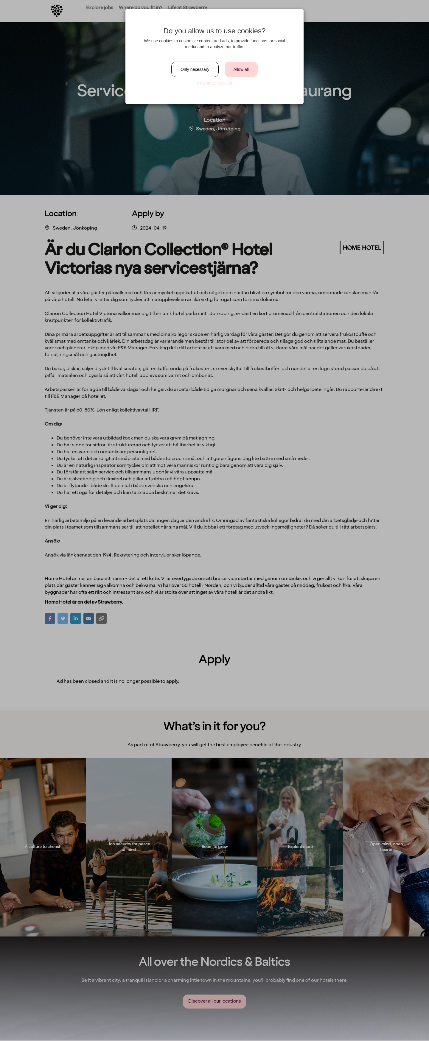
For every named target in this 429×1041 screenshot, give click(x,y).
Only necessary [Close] (195, 69)
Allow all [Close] (241, 69)
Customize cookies (214, 83)
